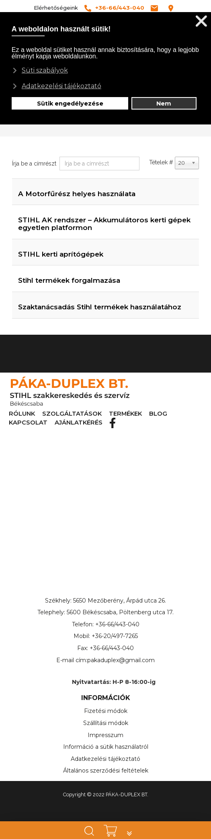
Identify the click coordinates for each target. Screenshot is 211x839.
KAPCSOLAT (141, 414)
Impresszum (105, 734)
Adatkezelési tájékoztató (105, 758)
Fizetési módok (105, 710)
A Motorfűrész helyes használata (76, 194)
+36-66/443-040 (117, 624)
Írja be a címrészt (35, 163)
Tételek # (161, 162)
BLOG (116, 414)
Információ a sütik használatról (105, 746)
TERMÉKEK (92, 414)
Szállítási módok (105, 722)
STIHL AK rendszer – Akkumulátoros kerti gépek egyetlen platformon (104, 224)
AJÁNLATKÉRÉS (178, 414)
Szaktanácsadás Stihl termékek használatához (99, 307)
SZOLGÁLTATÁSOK (53, 414)
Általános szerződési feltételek (105, 770)
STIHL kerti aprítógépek (60, 254)
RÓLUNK (17, 414)
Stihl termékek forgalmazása (69, 280)
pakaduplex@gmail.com (121, 659)
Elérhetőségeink (56, 7)
